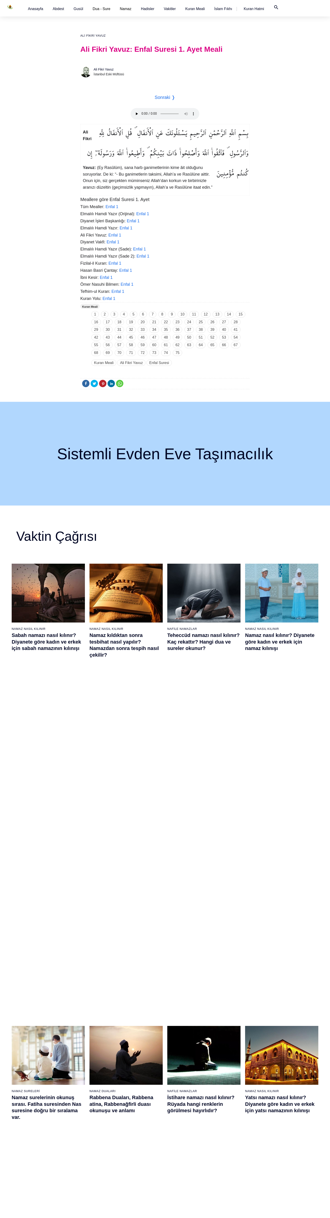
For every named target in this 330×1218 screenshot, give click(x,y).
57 (119, 345)
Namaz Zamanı (290, 1210)
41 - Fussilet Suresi (135, 1045)
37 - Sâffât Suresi (86, 1166)
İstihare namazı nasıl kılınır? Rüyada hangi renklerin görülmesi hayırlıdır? (200, 751)
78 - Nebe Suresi (228, 1037)
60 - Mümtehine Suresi (184, 1045)
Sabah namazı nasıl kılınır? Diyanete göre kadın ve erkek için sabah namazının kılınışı (46, 641)
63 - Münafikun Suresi (184, 1069)
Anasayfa (35, 9)
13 (217, 314)
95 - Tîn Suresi (227, 1174)
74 (166, 353)
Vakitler (170, 9)
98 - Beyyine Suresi (277, 1045)
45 (131, 337)
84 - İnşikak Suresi (229, 1086)
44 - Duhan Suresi (134, 1069)
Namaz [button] (126, 9)
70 (119, 353)
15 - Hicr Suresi (37, 1142)
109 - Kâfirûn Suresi (278, 1134)
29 (96, 330)
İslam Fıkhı (223, 9)
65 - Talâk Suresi (180, 1086)
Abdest (58, 9)
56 (108, 345)
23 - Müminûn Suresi (88, 1053)
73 (154, 353)
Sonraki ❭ (165, 97)
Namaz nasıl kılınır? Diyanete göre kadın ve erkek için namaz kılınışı (279, 641)
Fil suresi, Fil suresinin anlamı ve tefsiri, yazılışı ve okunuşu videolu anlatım (125, 861)
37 (189, 330)
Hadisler (147, 9)
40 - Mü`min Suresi (135, 1037)
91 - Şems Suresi (228, 1142)
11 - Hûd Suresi (37, 1110)
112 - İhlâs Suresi (276, 1158)
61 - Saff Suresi (179, 1053)
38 (201, 330)
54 (236, 337)
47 (154, 337)
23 (178, 322)
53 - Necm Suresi (134, 1142)
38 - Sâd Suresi (84, 1174)
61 (166, 345)
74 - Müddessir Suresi (184, 1158)
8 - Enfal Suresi (37, 1086)
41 (236, 330)
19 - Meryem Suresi (40, 1174)
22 (166, 322)
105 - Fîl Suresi (274, 1102)
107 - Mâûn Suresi (276, 1118)
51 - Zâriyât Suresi (134, 1126)
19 (131, 322)
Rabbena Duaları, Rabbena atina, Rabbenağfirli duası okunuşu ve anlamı (121, 751)
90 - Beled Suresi (228, 1134)
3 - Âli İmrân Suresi (40, 1045)
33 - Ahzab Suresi (86, 1134)
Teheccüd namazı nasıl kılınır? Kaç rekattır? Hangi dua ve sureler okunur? (203, 641)
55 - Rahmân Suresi (135, 1158)
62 (178, 345)
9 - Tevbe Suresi (38, 1094)
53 (224, 337)
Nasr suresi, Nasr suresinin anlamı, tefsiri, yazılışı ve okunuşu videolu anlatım (44, 861)
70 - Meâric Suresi (181, 1126)
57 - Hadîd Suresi (134, 1174)
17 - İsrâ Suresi (37, 1158)
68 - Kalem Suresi (181, 1110)
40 (224, 330)
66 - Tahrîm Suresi (181, 1094)
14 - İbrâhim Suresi (40, 1134)
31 (119, 330)
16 (96, 322)
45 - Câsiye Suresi (134, 1077)
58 (131, 345)
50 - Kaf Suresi (132, 1118)
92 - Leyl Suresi (227, 1150)
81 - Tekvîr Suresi (229, 1061)
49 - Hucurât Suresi (135, 1110)
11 (194, 314)
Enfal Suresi (159, 363)
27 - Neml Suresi (85, 1086)
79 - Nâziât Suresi (229, 1045)
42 (96, 337)
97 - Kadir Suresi (275, 1037)
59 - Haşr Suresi (180, 1037)
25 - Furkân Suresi (87, 1069)
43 (108, 337)
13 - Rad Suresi (37, 1126)
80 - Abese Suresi (229, 1053)
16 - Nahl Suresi (38, 1150)
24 (189, 322)
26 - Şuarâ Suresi (86, 1077)
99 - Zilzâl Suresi (275, 1053)
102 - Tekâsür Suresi (278, 1077)
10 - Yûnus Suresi (39, 1102)
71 (131, 353)
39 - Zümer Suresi (134, 1029)
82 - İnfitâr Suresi (228, 1069)
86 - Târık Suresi (228, 1102)
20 (143, 322)
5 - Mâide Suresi (38, 1061)
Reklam (233, 1210)
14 (229, 314)
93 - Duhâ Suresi (228, 1158)
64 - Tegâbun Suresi (183, 1077)
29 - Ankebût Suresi (87, 1102)
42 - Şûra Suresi (133, 1053)
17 (108, 322)
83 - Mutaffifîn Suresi (231, 1077)
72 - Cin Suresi (179, 1142)
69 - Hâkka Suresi (181, 1118)
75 (178, 353)
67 (236, 345)
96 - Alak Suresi (275, 1029)
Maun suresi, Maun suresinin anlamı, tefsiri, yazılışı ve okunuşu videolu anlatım (201, 861)
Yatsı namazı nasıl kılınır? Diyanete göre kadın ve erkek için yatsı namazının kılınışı (279, 751)
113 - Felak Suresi (276, 1166)
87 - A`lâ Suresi (227, 1110)
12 (206, 314)
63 (189, 345)
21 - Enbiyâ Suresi (86, 1037)
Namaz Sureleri (26, 738)
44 (119, 337)
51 (201, 337)
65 (212, 345)
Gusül (78, 9)
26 (212, 322)
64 (201, 345)
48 (166, 337)
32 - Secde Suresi (86, 1126)
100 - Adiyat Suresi (277, 1061)
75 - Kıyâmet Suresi (182, 1166)
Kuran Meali (195, 9)
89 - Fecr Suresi (227, 1126)
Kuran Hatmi (254, 9)
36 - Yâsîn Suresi (86, 1158)
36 (178, 330)
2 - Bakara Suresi (39, 1037)
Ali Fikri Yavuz (93, 35)
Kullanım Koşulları (210, 1210)
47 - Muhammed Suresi (138, 1094)
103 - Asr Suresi (275, 1086)
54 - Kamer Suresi (134, 1150)
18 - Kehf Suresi (38, 1166)
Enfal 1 (111, 206)
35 (166, 330)
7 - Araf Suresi (36, 1077)
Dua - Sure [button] (101, 9)
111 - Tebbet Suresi (277, 1150)
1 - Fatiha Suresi (38, 1029)
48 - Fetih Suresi (133, 1102)
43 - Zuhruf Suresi (134, 1061)
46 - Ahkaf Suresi (133, 1086)
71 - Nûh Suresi (180, 1134)
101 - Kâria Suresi (276, 1069)
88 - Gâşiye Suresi (229, 1118)
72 (143, 353)
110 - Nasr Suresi (276, 1142)
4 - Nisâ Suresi (37, 1053)
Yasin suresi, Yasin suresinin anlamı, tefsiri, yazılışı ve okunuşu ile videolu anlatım (279, 861)
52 (212, 337)
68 (96, 353)
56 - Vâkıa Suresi (133, 1166)
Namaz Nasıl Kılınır (29, 629)
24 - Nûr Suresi (84, 1061)
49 (178, 337)
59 (143, 345)
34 (154, 330)
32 (131, 330)
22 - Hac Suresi (84, 1045)
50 (189, 337)
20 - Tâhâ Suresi (85, 1029)
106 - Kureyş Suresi (277, 1110)
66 (224, 345)
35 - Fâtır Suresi (85, 1150)
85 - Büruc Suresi (228, 1094)
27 (224, 322)
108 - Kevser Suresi (277, 1126)
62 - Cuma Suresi (181, 1061)
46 (143, 337)
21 (154, 322)
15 (240, 314)
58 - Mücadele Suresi (184, 1029)
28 (236, 322)
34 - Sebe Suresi (85, 1142)
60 (154, 345)
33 (143, 330)
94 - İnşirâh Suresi (229, 1166)
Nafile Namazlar (182, 629)
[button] (35, 9)
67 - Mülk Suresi (180, 1102)
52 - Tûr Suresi (132, 1134)
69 (108, 353)
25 (201, 322)
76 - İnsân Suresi (181, 1174)
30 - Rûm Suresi (85, 1110)
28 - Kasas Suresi (86, 1094)
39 (212, 330)
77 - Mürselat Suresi (230, 1029)
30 (108, 330)
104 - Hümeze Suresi (278, 1094)
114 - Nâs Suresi (275, 1174)
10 (182, 314)
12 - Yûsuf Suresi (38, 1118)
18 (119, 322)
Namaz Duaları (102, 738)
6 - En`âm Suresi (38, 1069)
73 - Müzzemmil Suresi (185, 1150)
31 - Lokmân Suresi (87, 1118)
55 (96, 345)
